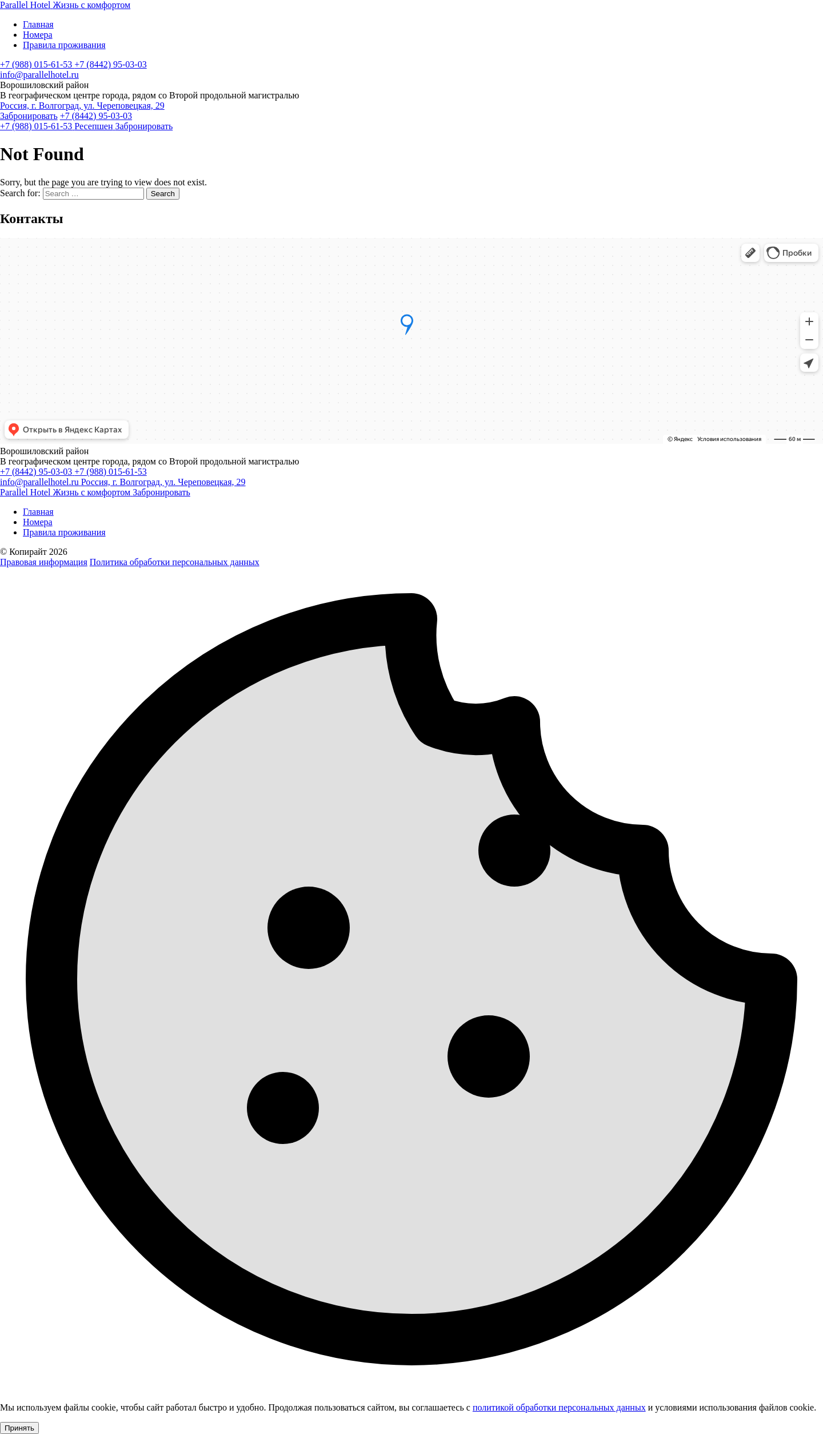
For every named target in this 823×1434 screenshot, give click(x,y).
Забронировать (29, 116)
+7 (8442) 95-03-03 (110, 64)
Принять (19, 1428)
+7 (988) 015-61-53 (37, 64)
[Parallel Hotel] (65, 5)
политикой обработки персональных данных (559, 1407)
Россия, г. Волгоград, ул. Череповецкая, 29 (82, 105)
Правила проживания (64, 45)
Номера (38, 34)
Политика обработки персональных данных (174, 562)
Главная (38, 24)
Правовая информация (43, 562)
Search (163, 193)
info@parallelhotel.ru (39, 75)
